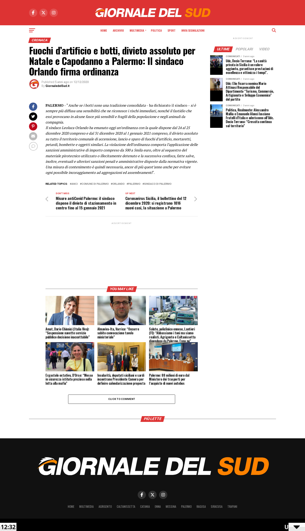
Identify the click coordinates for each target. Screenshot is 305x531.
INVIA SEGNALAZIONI (193, 30)
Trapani (232, 506)
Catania (145, 506)
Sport (172, 30)
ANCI (74, 184)
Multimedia (137, 30)
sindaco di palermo (157, 184)
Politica (156, 30)
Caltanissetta (126, 506)
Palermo (134, 184)
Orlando (118, 184)
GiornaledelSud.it (57, 86)
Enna (158, 506)
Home (103, 30)
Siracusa (216, 506)
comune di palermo (95, 184)
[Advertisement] (121, 254)
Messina (171, 506)
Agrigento (105, 506)
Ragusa (201, 506)
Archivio (118, 30)
